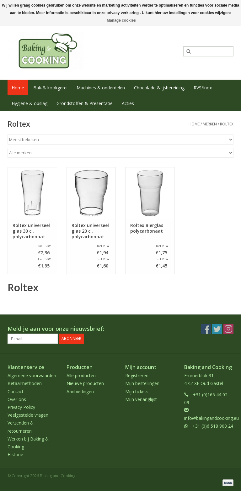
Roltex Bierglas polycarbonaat (146, 228)
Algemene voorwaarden (32, 375)
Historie (15, 454)
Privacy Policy (21, 407)
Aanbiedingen (80, 391)
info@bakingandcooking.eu (211, 418)
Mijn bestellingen (142, 383)
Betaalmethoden (25, 383)
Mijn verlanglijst (141, 399)
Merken (210, 124)
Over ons (17, 399)
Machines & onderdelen (101, 88)
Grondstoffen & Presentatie (84, 103)
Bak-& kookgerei (50, 88)
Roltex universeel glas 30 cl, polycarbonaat (31, 231)
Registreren (136, 375)
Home (18, 88)
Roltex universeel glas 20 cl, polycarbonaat (90, 231)
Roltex (226, 124)
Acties (128, 103)
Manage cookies (121, 20)
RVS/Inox (203, 88)
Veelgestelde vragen (28, 415)
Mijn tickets (136, 391)
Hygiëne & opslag (29, 103)
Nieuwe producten (85, 383)
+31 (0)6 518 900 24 (212, 426)
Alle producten (81, 375)
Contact (16, 391)
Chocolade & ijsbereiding (159, 88)
